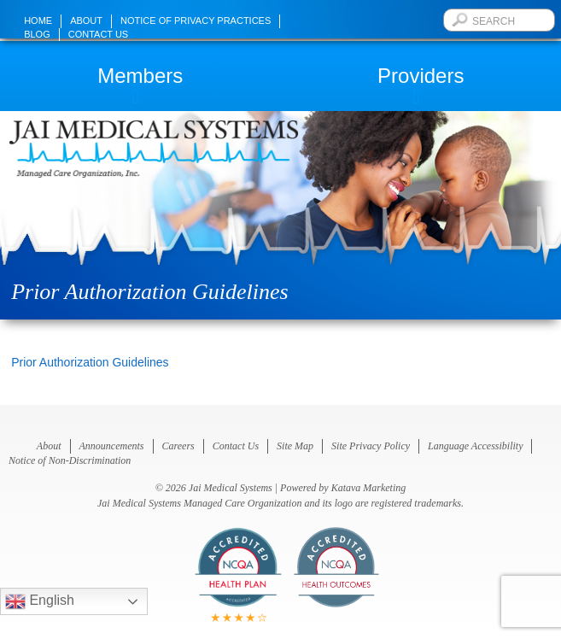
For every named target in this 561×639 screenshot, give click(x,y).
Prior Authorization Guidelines (89, 362)
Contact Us (98, 34)
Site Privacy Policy (370, 446)
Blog (37, 34)
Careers (178, 446)
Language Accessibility (475, 446)
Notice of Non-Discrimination (70, 460)
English (39, 601)
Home (38, 20)
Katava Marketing (368, 488)
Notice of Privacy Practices (195, 20)
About (86, 20)
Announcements (111, 446)
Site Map (295, 446)
